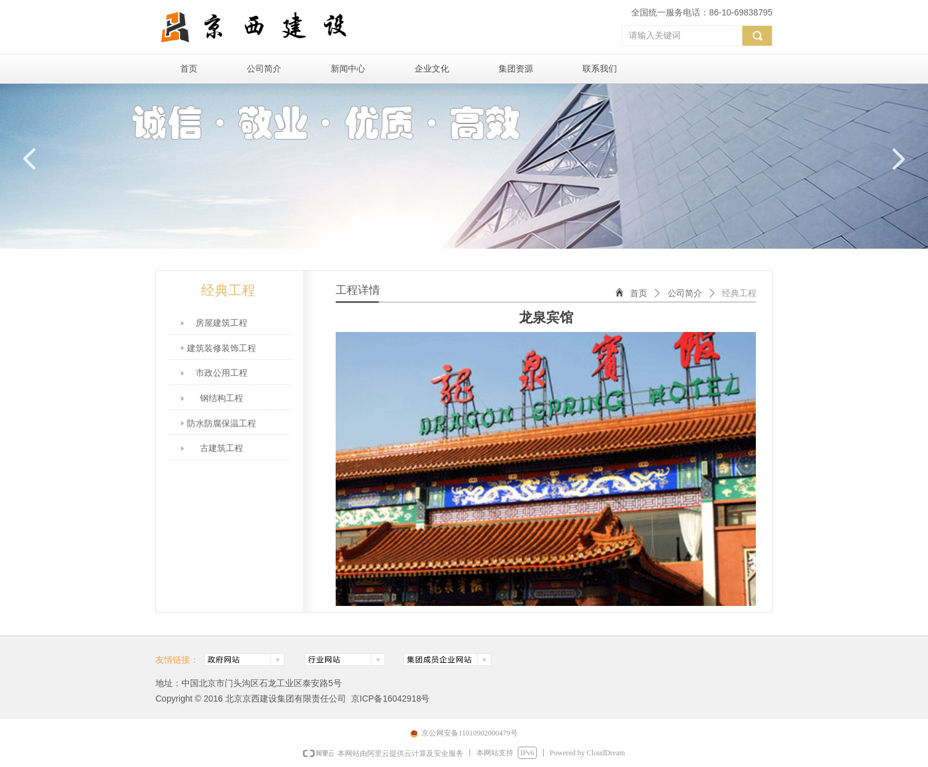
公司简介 (685, 293)
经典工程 (739, 293)
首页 (638, 293)
